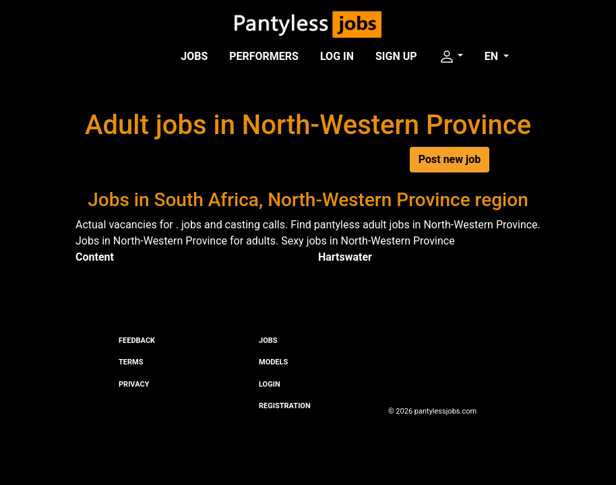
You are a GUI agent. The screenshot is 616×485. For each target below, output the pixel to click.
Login (269, 384)
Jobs (194, 56)
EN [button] (493, 56)
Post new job (450, 159)
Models (273, 362)
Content (94, 257)
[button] (451, 56)
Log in (337, 56)
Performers (264, 56)
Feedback (137, 340)
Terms (131, 362)
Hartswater (345, 257)
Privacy (134, 384)
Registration (285, 405)
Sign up (396, 56)
